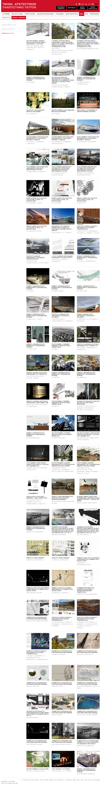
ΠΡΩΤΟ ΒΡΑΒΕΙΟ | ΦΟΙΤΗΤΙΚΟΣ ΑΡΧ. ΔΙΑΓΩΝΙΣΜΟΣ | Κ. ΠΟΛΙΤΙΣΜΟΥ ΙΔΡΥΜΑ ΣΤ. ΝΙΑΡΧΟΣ (88, 138)
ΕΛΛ (92, 4)
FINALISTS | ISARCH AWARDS (35, 558)
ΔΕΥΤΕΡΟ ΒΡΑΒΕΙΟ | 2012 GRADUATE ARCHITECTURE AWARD (63, 110)
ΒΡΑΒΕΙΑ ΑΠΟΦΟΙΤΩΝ (8, 29)
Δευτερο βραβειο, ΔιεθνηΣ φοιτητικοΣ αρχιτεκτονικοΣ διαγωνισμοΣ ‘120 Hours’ (36, 42)
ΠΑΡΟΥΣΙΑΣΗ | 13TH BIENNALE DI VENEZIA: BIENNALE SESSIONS (87, 110)
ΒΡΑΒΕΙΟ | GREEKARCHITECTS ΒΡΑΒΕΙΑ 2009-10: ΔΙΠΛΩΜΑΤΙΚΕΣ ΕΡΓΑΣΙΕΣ (62, 287)
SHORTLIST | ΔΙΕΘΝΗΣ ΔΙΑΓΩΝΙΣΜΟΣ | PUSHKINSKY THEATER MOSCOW (35, 257)
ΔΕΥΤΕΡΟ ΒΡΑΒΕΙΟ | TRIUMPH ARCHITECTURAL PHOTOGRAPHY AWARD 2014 (62, 434)
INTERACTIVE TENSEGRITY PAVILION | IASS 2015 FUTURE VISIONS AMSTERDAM (88, 403)
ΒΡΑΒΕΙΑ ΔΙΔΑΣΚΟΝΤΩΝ (9, 25)
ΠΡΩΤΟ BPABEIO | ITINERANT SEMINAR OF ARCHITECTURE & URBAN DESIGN (61, 403)
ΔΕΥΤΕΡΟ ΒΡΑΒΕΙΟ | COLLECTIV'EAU (37, 769)
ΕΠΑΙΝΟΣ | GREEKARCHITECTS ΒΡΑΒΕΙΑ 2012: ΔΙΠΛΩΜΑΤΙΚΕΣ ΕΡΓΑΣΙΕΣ (35, 79)
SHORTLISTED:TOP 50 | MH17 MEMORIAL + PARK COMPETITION (36, 497)
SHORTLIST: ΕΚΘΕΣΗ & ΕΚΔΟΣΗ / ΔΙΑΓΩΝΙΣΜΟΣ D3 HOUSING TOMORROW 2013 (87, 228)
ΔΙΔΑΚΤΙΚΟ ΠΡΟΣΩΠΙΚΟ (45, 14)
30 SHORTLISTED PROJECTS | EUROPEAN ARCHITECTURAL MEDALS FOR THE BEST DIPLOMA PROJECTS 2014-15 (37, 713)
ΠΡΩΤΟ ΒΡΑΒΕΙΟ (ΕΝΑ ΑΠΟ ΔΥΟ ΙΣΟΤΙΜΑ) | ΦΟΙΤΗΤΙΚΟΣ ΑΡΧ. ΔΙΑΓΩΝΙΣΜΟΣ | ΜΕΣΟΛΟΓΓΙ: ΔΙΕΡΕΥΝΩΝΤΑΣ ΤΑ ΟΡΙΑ (61, 169)
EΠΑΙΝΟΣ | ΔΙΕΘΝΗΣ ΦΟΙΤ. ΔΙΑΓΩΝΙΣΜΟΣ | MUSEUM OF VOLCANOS (86, 316)
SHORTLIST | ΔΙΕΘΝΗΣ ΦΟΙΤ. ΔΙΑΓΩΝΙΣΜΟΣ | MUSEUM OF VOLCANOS (60, 316)
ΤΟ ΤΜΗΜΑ (6, 14)
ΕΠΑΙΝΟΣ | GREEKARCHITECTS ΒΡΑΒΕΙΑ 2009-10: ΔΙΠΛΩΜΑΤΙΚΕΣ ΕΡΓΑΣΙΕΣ (87, 257)
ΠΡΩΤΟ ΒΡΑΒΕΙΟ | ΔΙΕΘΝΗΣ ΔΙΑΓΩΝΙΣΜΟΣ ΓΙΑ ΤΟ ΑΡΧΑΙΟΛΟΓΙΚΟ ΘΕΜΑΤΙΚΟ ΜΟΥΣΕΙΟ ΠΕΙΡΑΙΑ (88, 464)
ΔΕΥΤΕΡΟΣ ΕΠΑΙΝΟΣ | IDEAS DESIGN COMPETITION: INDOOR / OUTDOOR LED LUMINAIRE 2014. (88, 434)
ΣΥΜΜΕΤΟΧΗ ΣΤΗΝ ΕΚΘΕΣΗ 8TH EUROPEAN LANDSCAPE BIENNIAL (36, 618)
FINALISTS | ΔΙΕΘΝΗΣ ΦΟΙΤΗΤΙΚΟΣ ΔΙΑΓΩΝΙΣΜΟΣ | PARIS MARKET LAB (37, 402)
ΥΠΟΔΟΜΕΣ (59, 14)
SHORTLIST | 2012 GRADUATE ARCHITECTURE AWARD (35, 110)
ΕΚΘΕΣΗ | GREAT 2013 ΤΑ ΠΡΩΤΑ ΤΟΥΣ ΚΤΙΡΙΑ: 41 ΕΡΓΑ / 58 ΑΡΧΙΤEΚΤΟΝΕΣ (36, 199)
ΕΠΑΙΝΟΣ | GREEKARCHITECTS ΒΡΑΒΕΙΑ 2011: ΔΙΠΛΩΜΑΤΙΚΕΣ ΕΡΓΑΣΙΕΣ (61, 374)
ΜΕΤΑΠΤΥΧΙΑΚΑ (17, 14)
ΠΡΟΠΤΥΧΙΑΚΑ (30, 14)
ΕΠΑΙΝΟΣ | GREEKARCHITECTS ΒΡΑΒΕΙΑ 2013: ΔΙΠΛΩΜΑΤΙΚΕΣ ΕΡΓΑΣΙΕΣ (86, 770)
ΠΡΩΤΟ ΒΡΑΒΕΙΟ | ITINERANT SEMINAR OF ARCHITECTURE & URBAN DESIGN (61, 346)
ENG (96, 4)
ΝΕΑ (86, 14)
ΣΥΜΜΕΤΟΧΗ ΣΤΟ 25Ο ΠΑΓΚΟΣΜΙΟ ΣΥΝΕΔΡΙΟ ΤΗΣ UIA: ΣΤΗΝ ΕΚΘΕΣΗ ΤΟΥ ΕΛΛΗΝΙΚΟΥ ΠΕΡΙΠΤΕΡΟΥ (88, 742)
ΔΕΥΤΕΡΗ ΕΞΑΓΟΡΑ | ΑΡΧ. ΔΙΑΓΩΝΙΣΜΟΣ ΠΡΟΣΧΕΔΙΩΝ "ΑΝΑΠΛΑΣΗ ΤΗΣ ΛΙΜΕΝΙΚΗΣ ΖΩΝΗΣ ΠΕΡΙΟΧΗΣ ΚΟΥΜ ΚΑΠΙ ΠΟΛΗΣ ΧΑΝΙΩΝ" (63, 80)
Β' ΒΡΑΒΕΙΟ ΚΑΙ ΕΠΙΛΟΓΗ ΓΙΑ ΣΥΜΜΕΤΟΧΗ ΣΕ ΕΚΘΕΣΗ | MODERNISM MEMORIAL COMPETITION (85, 590)
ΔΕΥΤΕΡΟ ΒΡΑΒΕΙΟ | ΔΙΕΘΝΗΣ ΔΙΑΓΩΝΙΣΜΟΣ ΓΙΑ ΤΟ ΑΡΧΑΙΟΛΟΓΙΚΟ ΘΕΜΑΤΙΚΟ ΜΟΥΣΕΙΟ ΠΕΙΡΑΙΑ (63, 464)
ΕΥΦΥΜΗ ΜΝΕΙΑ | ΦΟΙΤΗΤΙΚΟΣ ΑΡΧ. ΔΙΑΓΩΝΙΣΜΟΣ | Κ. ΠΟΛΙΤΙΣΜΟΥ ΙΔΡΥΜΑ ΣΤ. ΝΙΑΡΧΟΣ (37, 138)
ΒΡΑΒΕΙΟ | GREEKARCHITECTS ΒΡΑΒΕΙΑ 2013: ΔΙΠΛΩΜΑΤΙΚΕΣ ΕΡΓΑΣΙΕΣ (35, 434)
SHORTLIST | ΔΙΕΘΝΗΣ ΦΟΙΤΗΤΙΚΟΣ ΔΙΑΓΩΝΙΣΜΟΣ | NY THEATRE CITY (88, 345)
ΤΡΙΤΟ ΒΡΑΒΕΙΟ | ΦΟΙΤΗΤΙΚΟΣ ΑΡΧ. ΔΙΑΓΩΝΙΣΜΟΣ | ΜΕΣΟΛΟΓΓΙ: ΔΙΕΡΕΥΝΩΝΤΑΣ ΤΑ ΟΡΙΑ (37, 168)
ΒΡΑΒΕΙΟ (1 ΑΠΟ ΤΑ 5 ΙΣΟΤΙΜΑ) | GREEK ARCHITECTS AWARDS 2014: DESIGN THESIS (62, 589)
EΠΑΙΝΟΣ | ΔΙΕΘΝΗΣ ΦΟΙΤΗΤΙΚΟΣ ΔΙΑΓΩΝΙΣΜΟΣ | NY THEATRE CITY (36, 373)
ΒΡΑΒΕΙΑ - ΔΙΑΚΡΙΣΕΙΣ (18, 17)
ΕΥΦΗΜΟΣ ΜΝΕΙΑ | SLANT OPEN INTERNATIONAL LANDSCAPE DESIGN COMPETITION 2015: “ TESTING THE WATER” (88, 499)
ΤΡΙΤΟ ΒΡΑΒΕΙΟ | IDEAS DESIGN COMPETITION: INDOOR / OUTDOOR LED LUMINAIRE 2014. (37, 464)
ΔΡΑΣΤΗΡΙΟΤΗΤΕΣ (71, 14)
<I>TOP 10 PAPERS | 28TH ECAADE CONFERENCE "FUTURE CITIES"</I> (62, 256)
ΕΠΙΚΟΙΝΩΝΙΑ (94, 14)
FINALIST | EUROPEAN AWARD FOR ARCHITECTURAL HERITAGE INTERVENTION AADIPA (62, 498)
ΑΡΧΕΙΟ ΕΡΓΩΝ (6, 17)
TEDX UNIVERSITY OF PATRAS (61, 769)
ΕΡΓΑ (81, 14)
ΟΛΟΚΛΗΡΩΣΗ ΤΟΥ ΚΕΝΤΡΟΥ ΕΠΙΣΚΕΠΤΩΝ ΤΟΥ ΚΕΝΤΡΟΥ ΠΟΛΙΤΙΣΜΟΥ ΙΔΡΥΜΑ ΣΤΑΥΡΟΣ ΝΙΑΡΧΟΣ (61, 228)
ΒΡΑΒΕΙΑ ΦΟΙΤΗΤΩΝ (8, 33)
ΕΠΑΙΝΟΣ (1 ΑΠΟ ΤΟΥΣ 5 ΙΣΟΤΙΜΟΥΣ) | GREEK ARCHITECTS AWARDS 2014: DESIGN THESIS (88, 559)
